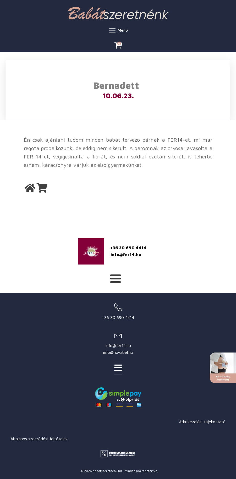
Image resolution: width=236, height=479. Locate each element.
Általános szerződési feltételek (39, 438)
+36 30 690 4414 (128, 247)
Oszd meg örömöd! (223, 378)
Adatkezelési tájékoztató (202, 421)
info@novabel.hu (118, 352)
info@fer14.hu (126, 254)
